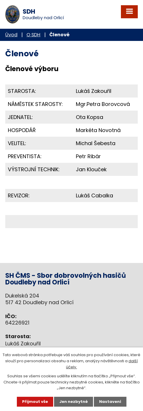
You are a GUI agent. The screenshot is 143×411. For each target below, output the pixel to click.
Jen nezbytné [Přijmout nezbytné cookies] (73, 401)
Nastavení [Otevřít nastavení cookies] (110, 401)
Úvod (11, 34)
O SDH (33, 34)
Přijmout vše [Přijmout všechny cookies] (35, 401)
